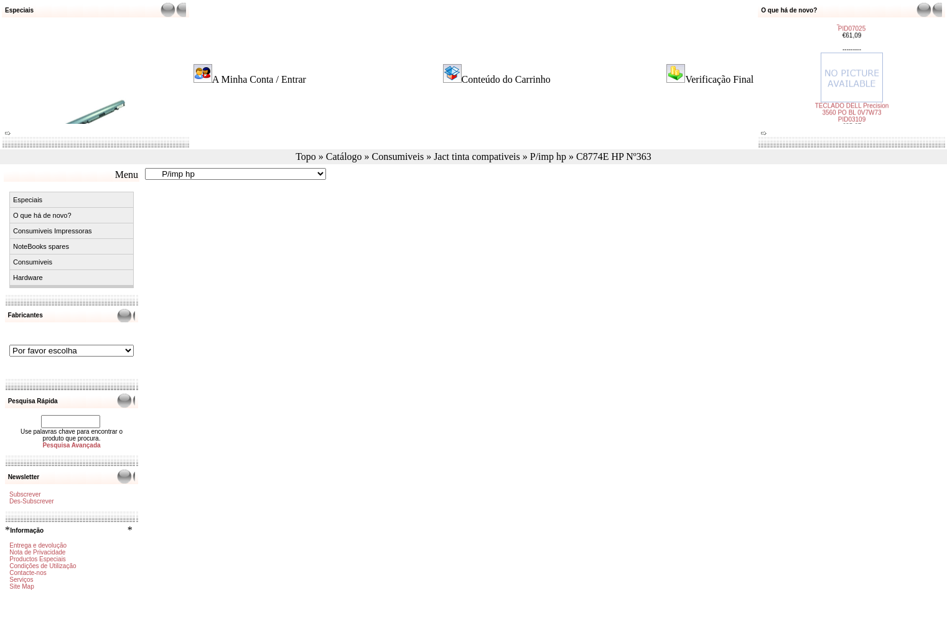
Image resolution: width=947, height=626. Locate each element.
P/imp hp (548, 156)
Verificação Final (719, 79)
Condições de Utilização (42, 566)
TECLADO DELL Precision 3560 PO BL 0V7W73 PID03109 (851, 109)
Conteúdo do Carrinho (506, 79)
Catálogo (344, 156)
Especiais (27, 199)
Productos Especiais (37, 559)
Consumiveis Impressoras (52, 231)
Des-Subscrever (31, 501)
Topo (306, 156)
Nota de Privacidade (37, 552)
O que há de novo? (42, 215)
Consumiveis (398, 156)
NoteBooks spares (41, 246)
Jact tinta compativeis (477, 156)
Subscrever (25, 494)
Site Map (21, 586)
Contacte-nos (27, 572)
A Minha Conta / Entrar (259, 79)
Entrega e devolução (38, 545)
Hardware (28, 277)
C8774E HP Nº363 (613, 156)
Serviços (21, 579)
